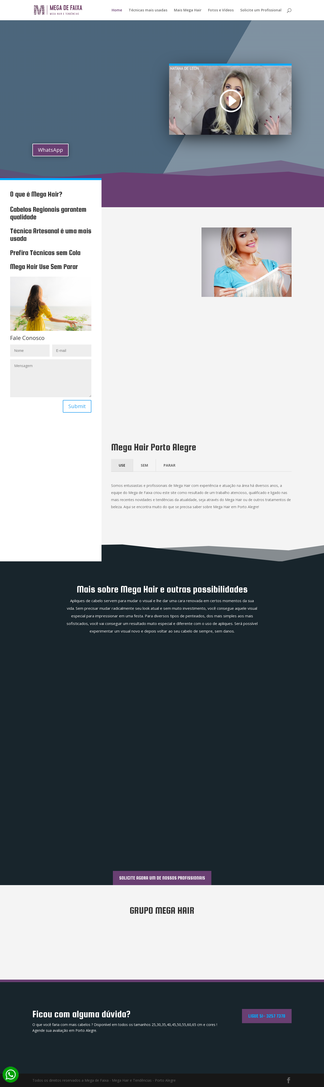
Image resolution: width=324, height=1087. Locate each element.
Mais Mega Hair (187, 10)
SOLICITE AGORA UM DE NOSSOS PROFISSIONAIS (162, 878)
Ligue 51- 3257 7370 (266, 1015)
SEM (144, 465)
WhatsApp (50, 149)
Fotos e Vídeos (221, 10)
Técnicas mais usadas (148, 10)
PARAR (169, 465)
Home (117, 10)
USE (122, 465)
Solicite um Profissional (260, 10)
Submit (77, 406)
